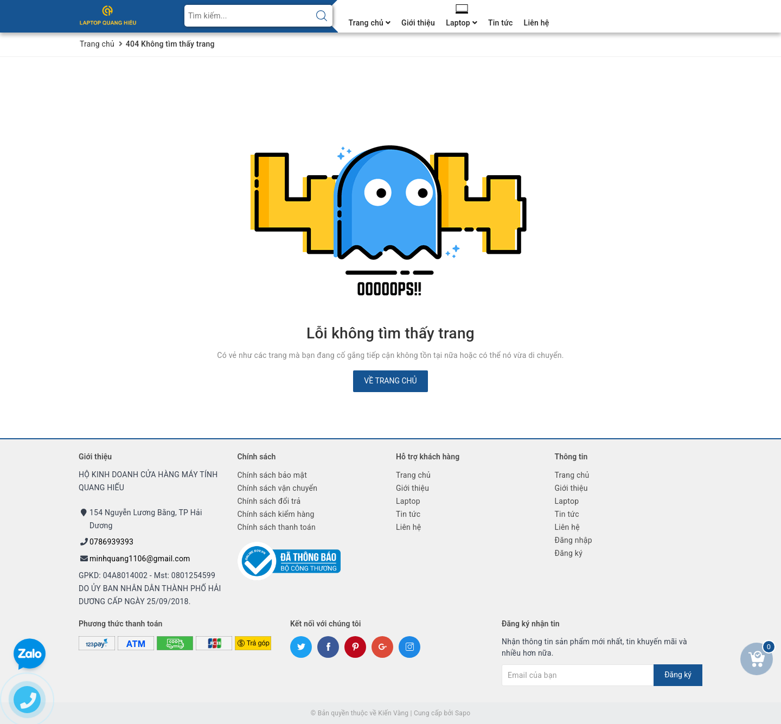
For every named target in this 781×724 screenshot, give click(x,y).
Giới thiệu (418, 22)
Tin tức (500, 22)
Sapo (462, 713)
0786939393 (111, 541)
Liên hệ (536, 22)
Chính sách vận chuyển (278, 488)
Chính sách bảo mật (272, 475)
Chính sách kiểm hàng (276, 514)
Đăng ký (569, 553)
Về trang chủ (390, 380)
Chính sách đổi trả (269, 501)
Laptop (461, 22)
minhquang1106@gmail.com (139, 558)
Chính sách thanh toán (277, 527)
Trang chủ (370, 22)
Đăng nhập (573, 540)
